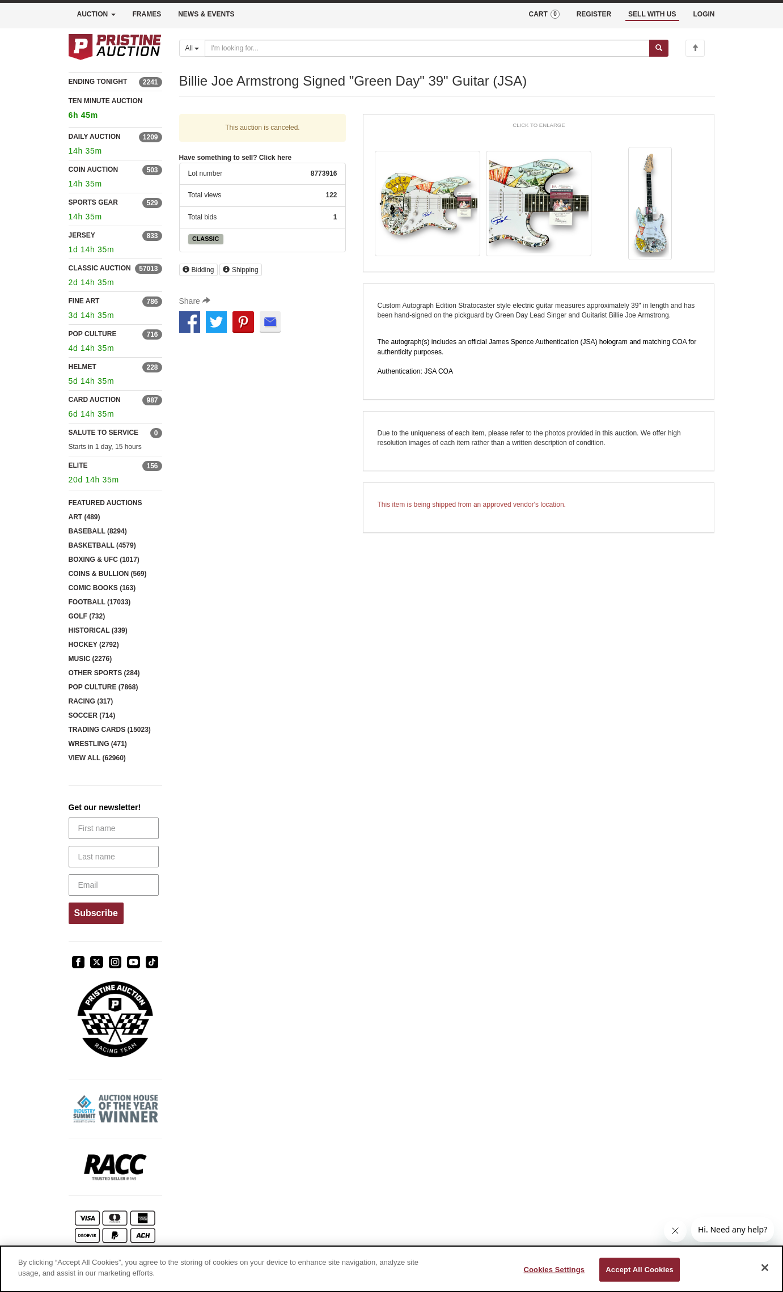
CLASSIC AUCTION (100, 268)
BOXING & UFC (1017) (104, 560)
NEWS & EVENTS (206, 14)
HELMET (82, 367)
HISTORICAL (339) (98, 630)
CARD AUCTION (95, 400)
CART (543, 14)
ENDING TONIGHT (98, 82)
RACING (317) (91, 701)
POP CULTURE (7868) (103, 687)
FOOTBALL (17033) (100, 602)
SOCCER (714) (92, 715)
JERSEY (82, 235)
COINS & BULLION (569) (108, 574)
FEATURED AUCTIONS (105, 503)
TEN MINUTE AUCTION (115, 109)
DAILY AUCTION (95, 137)
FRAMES (147, 14)
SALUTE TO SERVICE (104, 433)
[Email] (114, 885)
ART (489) (84, 517)
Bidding (198, 270)
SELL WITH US (652, 14)
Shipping (241, 270)
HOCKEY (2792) (94, 645)
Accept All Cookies (640, 1269)
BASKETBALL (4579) (102, 545)
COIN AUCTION (93, 169)
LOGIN (704, 14)
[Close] (764, 1267)
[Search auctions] (427, 48)
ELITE (78, 465)
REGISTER (594, 14)
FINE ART (84, 301)
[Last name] (114, 856)
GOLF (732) (87, 616)
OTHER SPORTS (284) (104, 673)
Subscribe (96, 913)
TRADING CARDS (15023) (110, 730)
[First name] (114, 828)
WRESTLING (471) (98, 744)
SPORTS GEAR (93, 202)
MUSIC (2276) (90, 659)
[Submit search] (658, 48)
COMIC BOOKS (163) (102, 588)
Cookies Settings (554, 1269)
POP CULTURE (93, 334)
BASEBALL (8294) (98, 531)
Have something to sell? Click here (235, 158)
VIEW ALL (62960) (97, 758)
